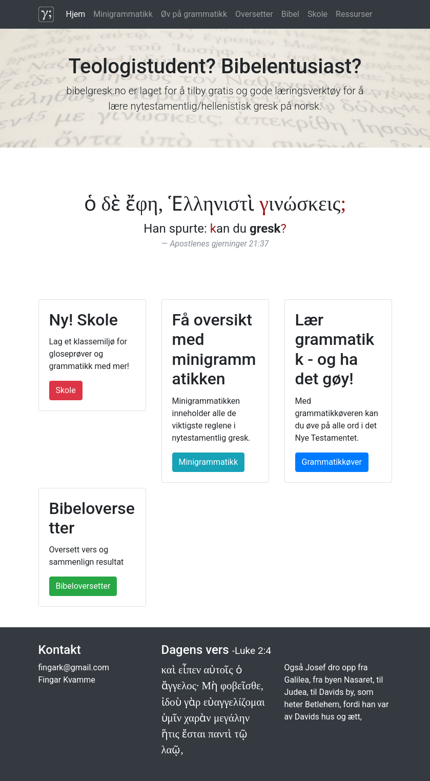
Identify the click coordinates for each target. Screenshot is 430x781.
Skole (317, 14)
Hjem (76, 14)
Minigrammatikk (123, 14)
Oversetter (254, 14)
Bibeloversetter (83, 586)
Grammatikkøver (332, 462)
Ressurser (354, 14)
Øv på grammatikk (194, 14)
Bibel (290, 14)
